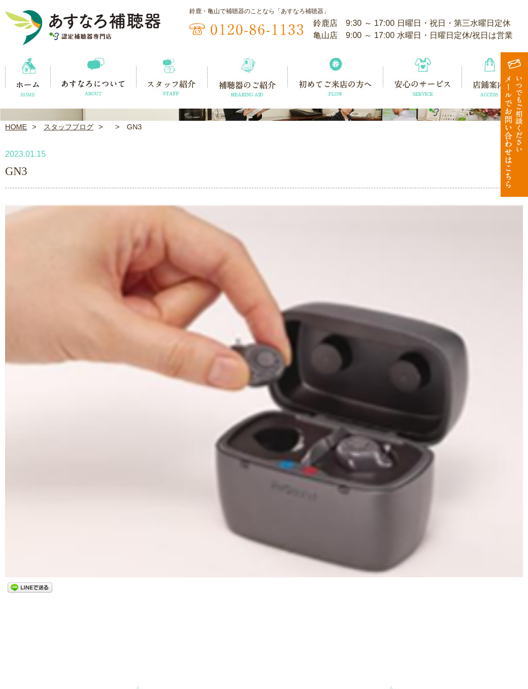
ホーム (16, 636)
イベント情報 (28, 653)
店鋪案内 (492, 636)
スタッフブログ (68, 272)
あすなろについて (104, 636)
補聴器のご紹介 (260, 636)
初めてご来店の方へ (344, 636)
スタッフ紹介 (180, 636)
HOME (16, 272)
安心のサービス (427, 636)
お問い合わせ (500, 653)
